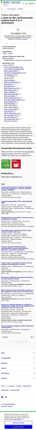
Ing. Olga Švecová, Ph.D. (12, 119)
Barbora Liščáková (10, 92)
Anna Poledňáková (10, 103)
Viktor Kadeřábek (10, 80)
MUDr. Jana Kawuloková (12, 82)
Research (4, 363)
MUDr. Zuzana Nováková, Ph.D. (13, 67)
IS (6, 386)
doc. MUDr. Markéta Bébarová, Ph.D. (15, 73)
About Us (4, 378)
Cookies (10, 406)
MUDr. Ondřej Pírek (11, 102)
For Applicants (5, 358)
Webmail (19, 386)
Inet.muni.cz (12, 386)
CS (27, 3)
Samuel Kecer (9, 84)
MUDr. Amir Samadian (11, 109)
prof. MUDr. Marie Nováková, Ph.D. (14, 100)
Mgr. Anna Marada (10, 96)
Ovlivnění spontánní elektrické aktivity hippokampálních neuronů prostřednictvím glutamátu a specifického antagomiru (14, 248)
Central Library (5, 390)
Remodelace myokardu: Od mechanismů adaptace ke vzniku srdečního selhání (17, 278)
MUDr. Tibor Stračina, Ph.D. (12, 113)
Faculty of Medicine (16, 37)
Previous (4, 337)
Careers (3, 368)
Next (33, 337)
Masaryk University (8, 58)
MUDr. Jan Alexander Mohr (13, 98)
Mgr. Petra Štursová (11, 117)
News (3, 353)
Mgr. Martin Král (10, 86)
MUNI (2, 386)
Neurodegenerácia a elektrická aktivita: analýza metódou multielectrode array (16, 231)
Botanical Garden (15, 390)
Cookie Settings (19, 421)
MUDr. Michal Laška (11, 90)
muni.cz (25, 39)
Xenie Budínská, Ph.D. (11, 75)
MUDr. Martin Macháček (12, 94)
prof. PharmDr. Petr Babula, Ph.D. (14, 69)
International (5, 373)
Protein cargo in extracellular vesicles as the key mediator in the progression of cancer (16, 263)
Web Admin (4, 406)
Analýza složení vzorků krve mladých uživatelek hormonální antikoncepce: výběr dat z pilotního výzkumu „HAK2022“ (16, 188)
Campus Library (27, 386)
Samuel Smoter (9, 111)
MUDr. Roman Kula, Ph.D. (13, 88)
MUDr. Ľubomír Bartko (12, 71)
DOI (7, 213)
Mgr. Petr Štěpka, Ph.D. (12, 115)
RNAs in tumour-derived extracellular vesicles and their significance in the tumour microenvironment (17, 290)
